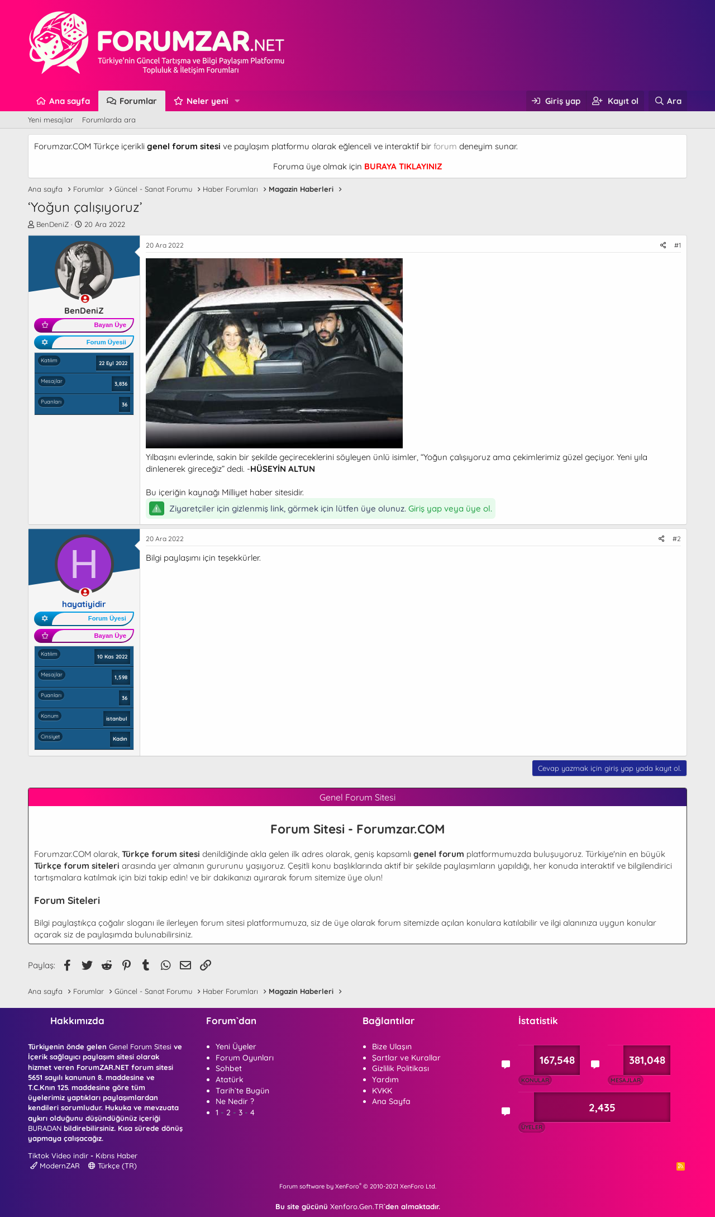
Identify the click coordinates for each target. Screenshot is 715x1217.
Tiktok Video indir (58, 1155)
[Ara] (668, 101)
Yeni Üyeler (236, 1046)
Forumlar (138, 101)
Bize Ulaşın (392, 1046)
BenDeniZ (52, 224)
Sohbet (229, 1068)
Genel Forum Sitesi (140, 1046)
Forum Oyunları (245, 1058)
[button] (237, 101)
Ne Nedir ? (235, 1101)
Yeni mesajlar (50, 119)
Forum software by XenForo (357, 1186)
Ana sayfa (69, 101)
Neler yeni (207, 101)
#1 (677, 245)
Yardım (385, 1079)
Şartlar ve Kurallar (406, 1058)
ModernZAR (55, 1165)
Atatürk (230, 1079)
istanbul (116, 718)
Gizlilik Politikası (400, 1068)
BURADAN (44, 1128)
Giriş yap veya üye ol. (450, 508)
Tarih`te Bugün (242, 1091)
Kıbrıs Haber (116, 1155)
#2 (677, 538)
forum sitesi (223, 922)
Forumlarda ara (109, 119)
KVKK (382, 1091)
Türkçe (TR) (112, 1165)
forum (445, 146)
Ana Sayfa (391, 1101)
